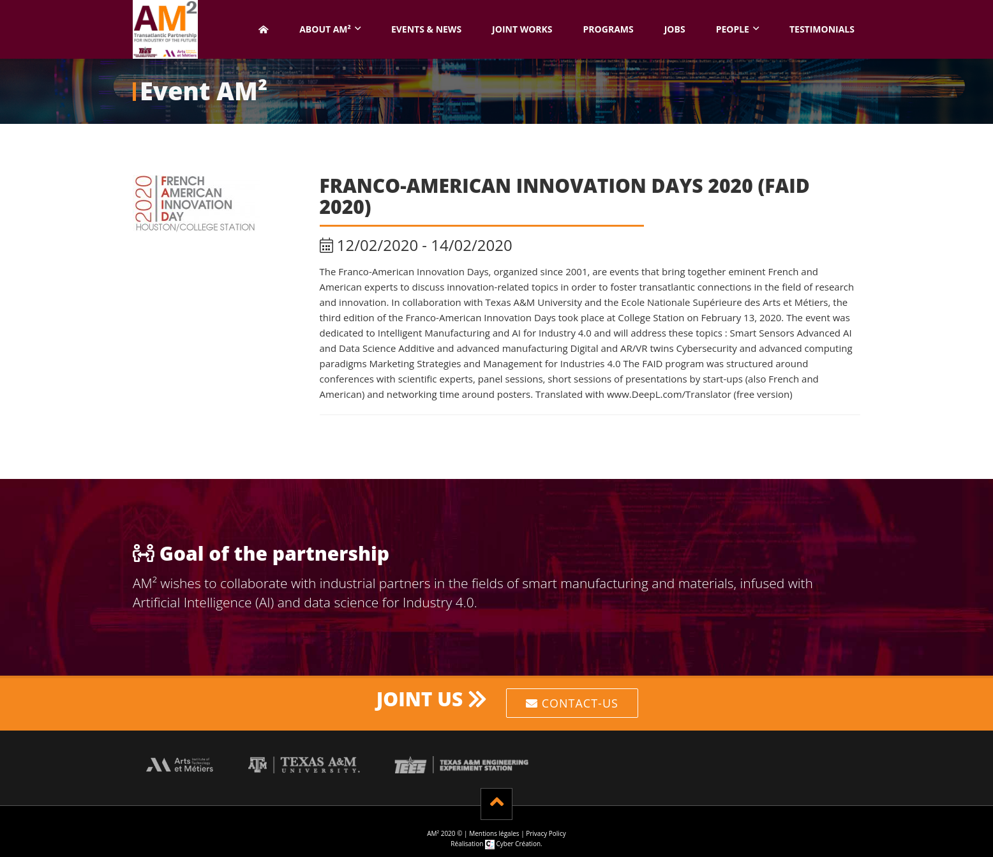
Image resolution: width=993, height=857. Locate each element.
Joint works (522, 29)
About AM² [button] (325, 29)
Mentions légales (494, 833)
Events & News (426, 29)
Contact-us (572, 703)
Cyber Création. (513, 843)
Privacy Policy (545, 833)
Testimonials (822, 29)
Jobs (674, 29)
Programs (608, 29)
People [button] (732, 29)
